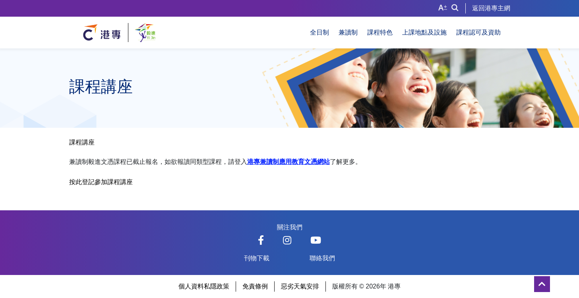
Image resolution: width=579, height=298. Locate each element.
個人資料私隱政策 (203, 286)
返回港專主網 (491, 8)
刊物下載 (256, 258)
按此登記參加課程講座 (101, 182)
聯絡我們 (322, 258)
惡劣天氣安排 (300, 286)
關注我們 (289, 227)
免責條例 (255, 286)
